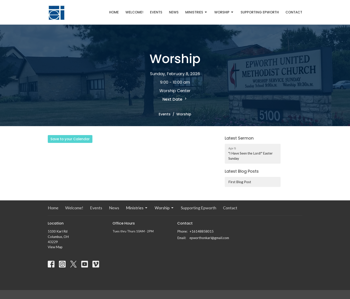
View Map (55, 247)
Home (114, 12)
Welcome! (134, 12)
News (174, 12)
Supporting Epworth (260, 12)
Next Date (175, 99)
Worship (224, 12)
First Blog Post (239, 182)
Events (156, 12)
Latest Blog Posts (242, 171)
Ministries (196, 12)
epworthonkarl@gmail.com (209, 238)
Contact (293, 12)
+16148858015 (202, 231)
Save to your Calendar (70, 139)
